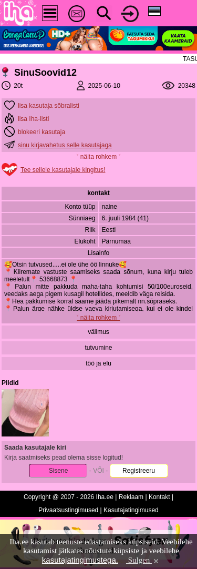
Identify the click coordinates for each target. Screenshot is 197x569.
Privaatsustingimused (68, 510)
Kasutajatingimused (131, 510)
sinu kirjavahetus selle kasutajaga (65, 145)
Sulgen (143, 560)
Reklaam (131, 497)
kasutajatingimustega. (80, 559)
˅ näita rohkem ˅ (98, 156)
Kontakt (159, 497)
